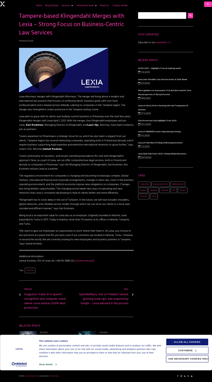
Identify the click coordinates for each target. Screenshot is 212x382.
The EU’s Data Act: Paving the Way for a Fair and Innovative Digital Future (116, 337)
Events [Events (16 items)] (143, 190)
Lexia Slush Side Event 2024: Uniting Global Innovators (162, 154)
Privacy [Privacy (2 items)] (182, 190)
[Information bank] (87, 5)
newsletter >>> (163, 43)
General (30, 270)
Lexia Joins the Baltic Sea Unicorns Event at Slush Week (162, 79)
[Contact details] (120, 5)
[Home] (39, 5)
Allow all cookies (187, 353)
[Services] (67, 5)
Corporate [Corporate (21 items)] (144, 184)
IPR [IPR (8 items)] (173, 190)
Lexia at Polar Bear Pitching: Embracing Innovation (160, 143)
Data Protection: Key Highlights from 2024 (157, 120)
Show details (46, 376)
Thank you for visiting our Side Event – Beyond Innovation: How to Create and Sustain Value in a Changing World (57, 339)
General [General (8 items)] (164, 190)
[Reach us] (105, 5)
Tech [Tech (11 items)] (154, 196)
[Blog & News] (52, 5)
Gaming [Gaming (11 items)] (153, 190)
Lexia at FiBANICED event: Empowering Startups (159, 131)
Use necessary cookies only (188, 370)
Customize (187, 362)
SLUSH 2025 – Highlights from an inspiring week (159, 68)
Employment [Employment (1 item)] (177, 184)
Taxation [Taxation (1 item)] (144, 196)
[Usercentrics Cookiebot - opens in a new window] (19, 376)
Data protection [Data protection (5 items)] (160, 184)
